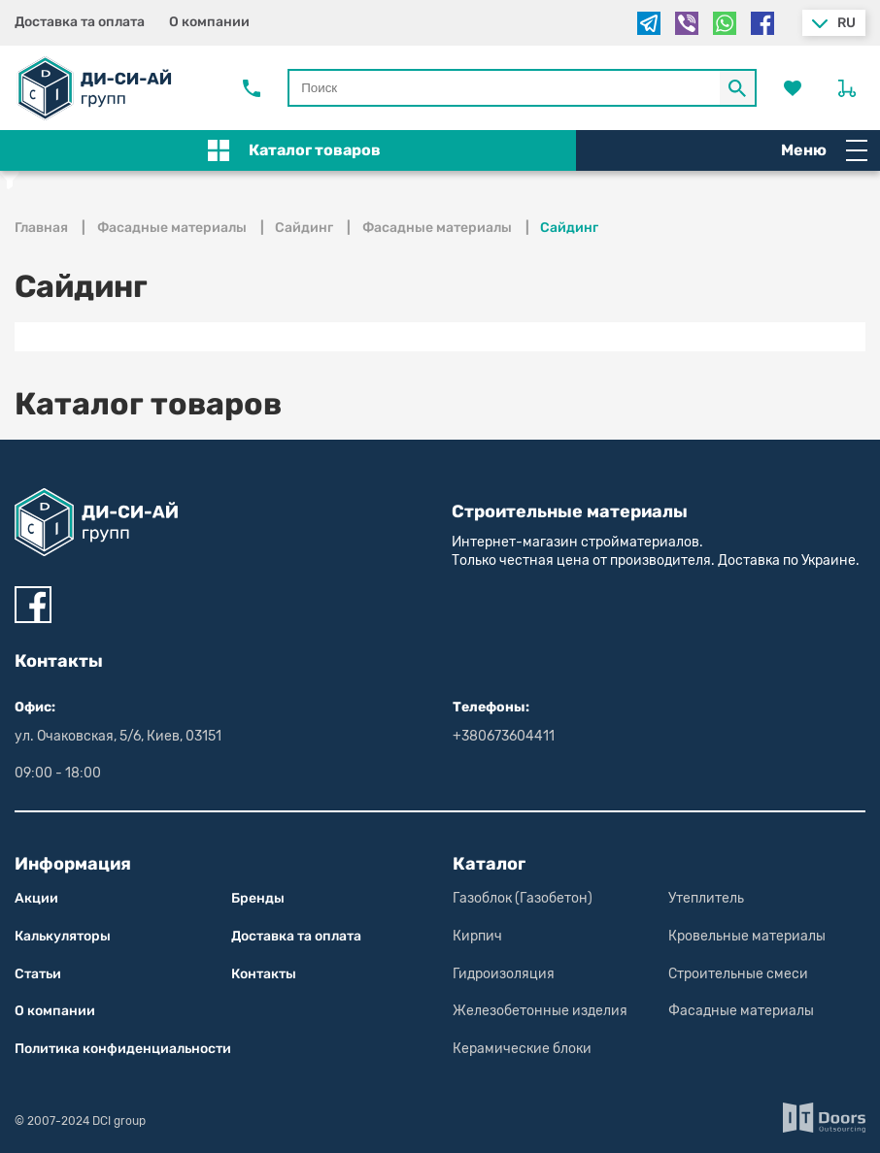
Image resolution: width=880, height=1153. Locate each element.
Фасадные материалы (741, 1011)
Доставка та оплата (80, 22)
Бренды (258, 898)
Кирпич (477, 936)
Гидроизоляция (504, 974)
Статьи (38, 974)
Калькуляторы (63, 936)
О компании (209, 22)
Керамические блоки (522, 1048)
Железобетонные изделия (540, 1011)
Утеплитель (706, 898)
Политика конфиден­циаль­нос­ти (123, 1048)
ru (846, 23)
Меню (824, 150)
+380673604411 (504, 736)
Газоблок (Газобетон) (522, 898)
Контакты (263, 974)
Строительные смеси (738, 974)
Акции (36, 898)
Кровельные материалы (747, 936)
